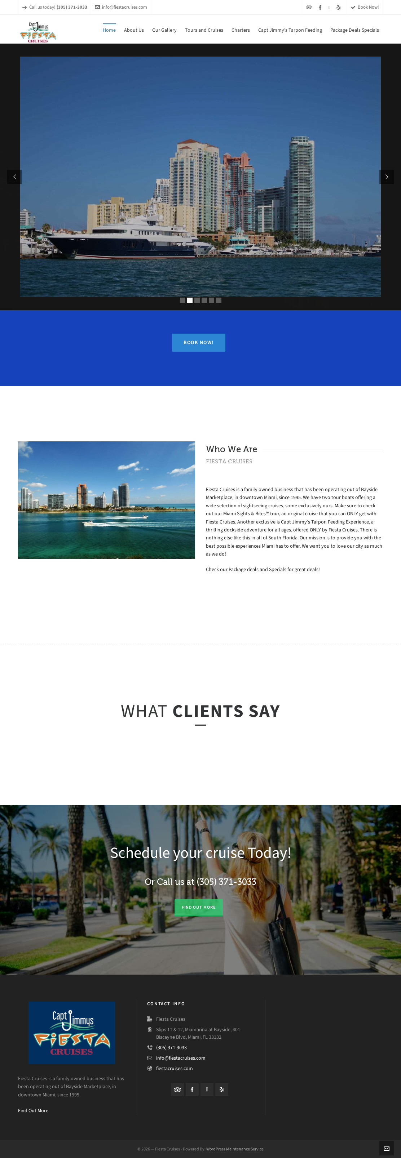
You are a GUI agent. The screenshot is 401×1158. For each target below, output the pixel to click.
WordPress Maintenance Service (235, 1149)
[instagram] (330, 7)
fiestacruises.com (174, 1068)
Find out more (199, 907)
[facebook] (321, 7)
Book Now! (365, 7)
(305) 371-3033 (171, 1047)
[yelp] (339, 7)
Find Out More (33, 1110)
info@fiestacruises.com (121, 7)
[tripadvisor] (310, 7)
